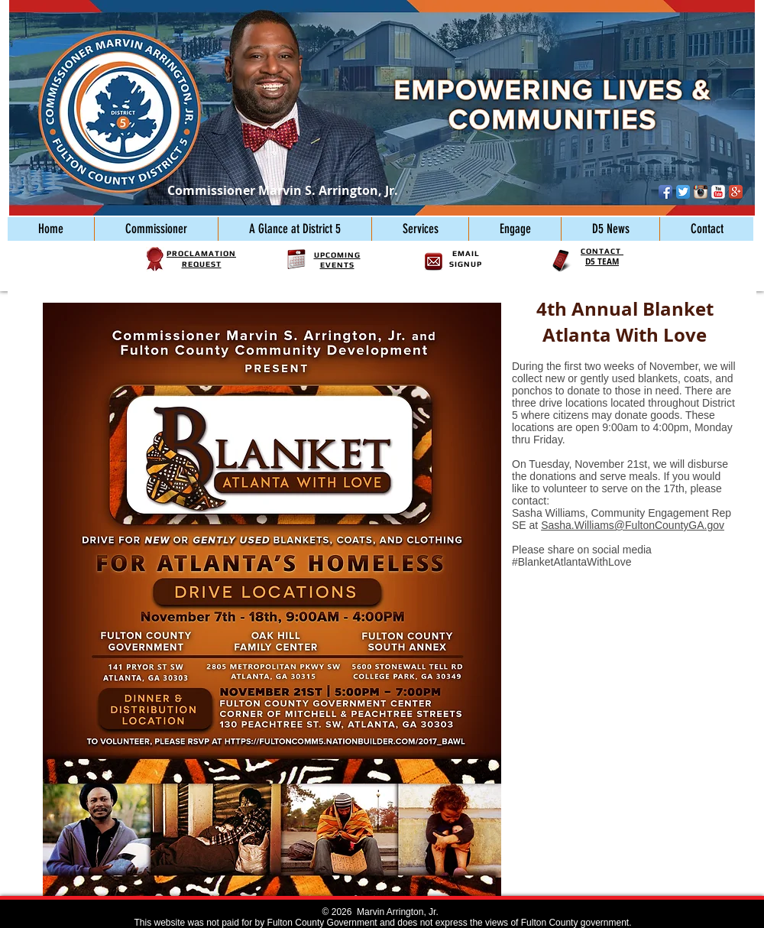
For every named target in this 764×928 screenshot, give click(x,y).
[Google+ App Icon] (736, 192)
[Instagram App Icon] (700, 192)
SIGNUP (465, 264)
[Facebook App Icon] (665, 192)
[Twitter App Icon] (683, 192)
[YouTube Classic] (718, 192)
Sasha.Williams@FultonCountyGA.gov (632, 525)
